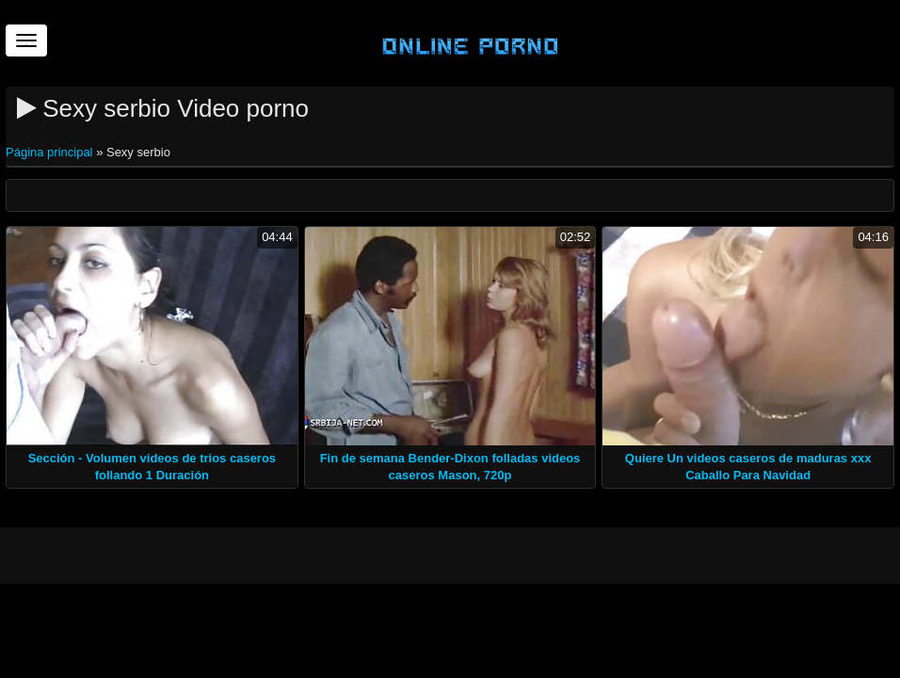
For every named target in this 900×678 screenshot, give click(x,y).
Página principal (51, 152)
